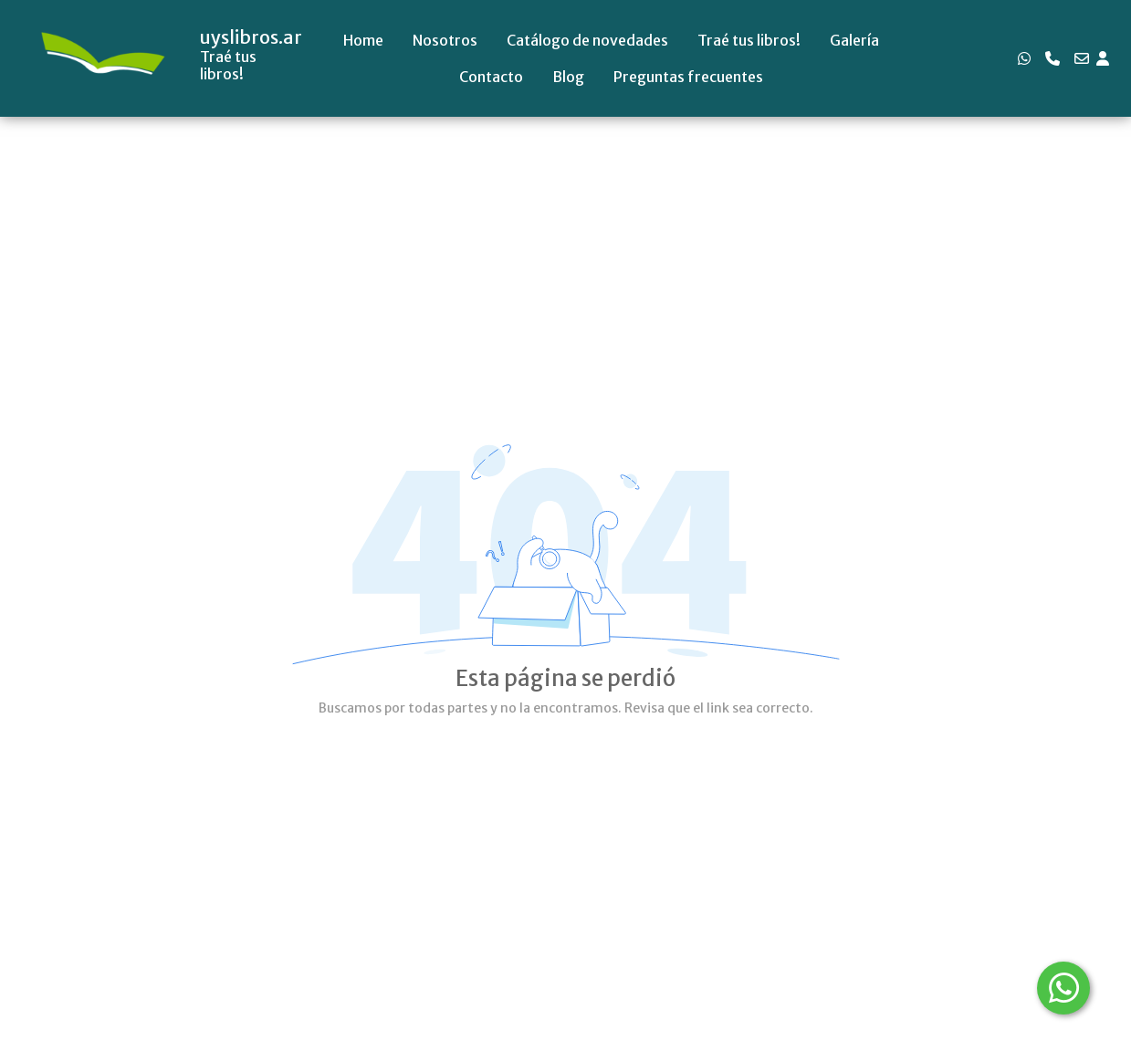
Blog (568, 77)
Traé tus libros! (749, 40)
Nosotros (445, 40)
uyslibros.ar (251, 37)
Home (363, 40)
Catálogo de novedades (587, 40)
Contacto (491, 77)
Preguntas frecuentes (688, 77)
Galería (854, 40)
